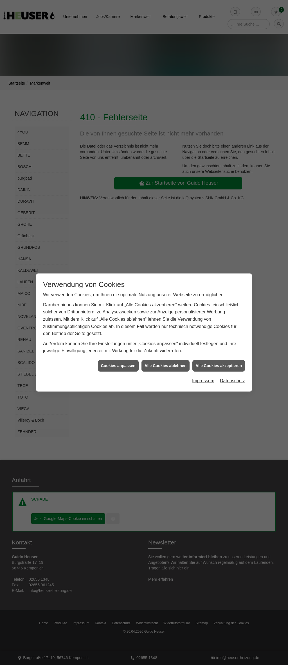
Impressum (203, 374)
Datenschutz (232, 374)
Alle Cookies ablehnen (165, 359)
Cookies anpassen (118, 359)
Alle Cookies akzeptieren (218, 359)
